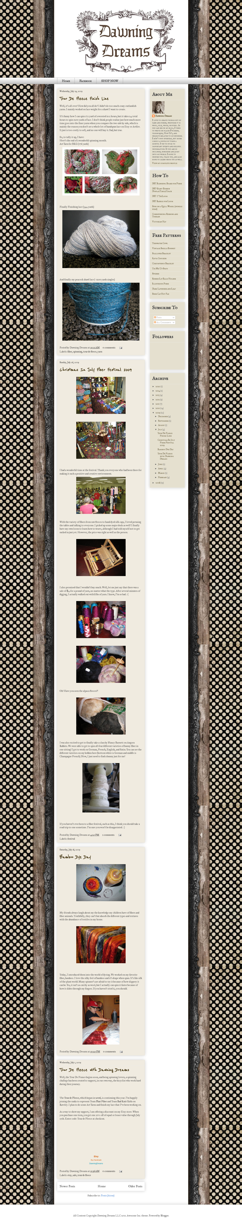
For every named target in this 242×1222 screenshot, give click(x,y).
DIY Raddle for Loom (162, 201)
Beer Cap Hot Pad (160, 294)
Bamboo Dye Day (75, 857)
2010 (158, 408)
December (163, 416)
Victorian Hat (159, 221)
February (162, 477)
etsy (69, 1175)
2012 (158, 399)
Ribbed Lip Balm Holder (164, 278)
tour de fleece (89, 351)
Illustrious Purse (160, 283)
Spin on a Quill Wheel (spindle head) (167, 207)
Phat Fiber (101, 1101)
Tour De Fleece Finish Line (84, 98)
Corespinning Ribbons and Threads (165, 215)
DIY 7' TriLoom (160, 196)
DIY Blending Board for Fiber (167, 183)
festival (71, 838)
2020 (158, 386)
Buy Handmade (96, 1160)
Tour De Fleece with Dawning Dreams (94, 1070)
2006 (98, 1097)
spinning (77, 351)
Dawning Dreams (163, 116)
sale (75, 1175)
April (161, 468)
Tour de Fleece (71, 1097)
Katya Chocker (159, 258)
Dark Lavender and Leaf (164, 288)
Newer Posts (67, 1186)
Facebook (85, 81)
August (161, 425)
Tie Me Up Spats (160, 268)
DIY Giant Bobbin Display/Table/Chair (162, 190)
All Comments (162, 322)
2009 (158, 412)
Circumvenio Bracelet (163, 263)
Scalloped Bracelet (161, 253)
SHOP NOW (109, 81)
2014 (158, 390)
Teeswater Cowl (160, 243)
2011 (158, 404)
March (161, 473)
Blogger (165, 1215)
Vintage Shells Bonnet (163, 248)
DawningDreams (96, 1163)
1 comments (108, 834)
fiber (69, 351)
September (163, 421)
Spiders (155, 273)
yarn (100, 351)
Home (66, 81)
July (160, 429)
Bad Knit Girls (124, 1101)
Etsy (96, 1156)
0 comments (109, 347)
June (160, 464)
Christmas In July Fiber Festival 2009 (96, 369)
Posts (157, 317)
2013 (158, 395)
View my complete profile (164, 163)
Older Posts (135, 1186)
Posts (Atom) (107, 1195)
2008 (158, 482)
